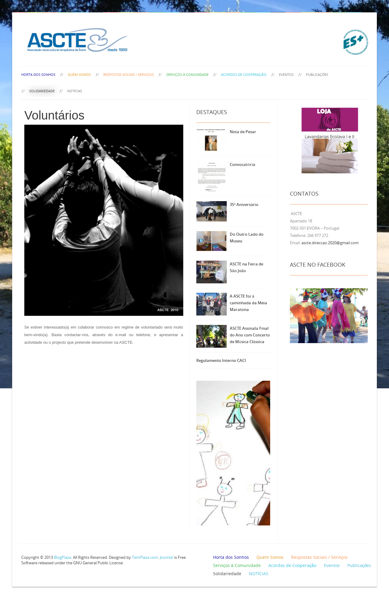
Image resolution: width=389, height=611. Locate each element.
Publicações (317, 74)
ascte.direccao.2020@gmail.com (330, 242)
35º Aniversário (244, 204)
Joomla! (166, 557)
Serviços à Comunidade (187, 74)
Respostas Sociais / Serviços (128, 74)
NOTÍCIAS (74, 91)
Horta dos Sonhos (38, 74)
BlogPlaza (62, 557)
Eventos (286, 74)
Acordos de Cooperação (243, 74)
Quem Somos (79, 74)
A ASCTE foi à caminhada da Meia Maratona (248, 302)
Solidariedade (42, 91)
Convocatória (242, 164)
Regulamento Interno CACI (221, 360)
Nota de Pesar (243, 131)
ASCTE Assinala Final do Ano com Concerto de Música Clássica (250, 335)
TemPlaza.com (145, 557)
